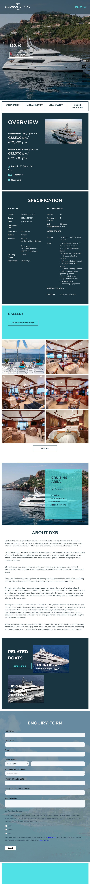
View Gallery (56, 105)
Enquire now (21, 55)
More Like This (20, 666)
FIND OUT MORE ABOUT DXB (23, 323)
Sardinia (55, 501)
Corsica (55, 495)
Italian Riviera (58, 505)
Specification (12, 105)
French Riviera (59, 498)
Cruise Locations (77, 106)
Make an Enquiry (34, 105)
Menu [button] (81, 7)
